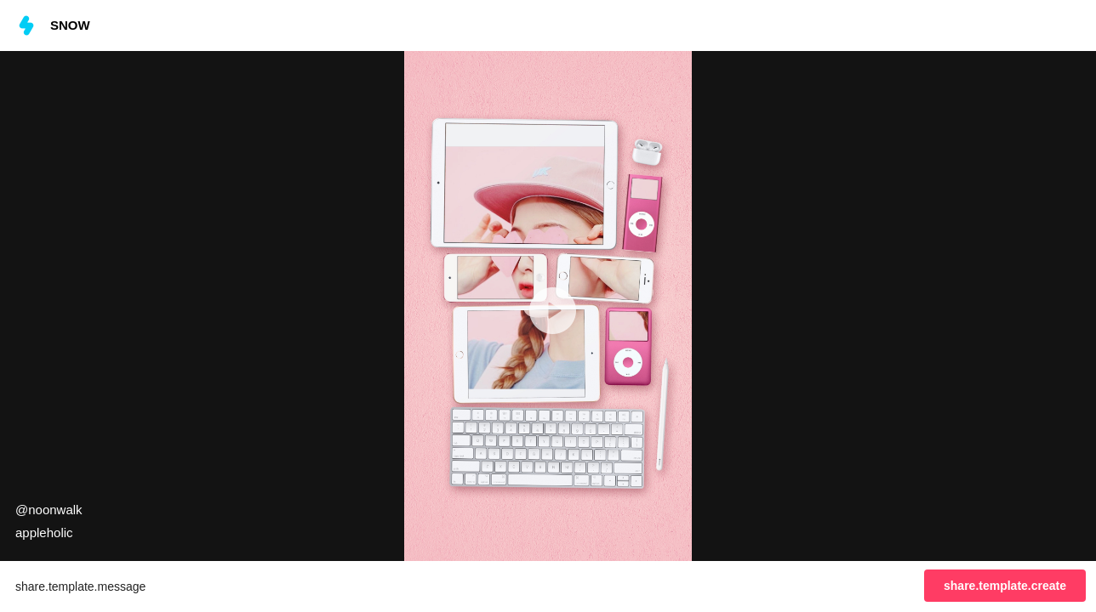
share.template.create (1005, 585)
